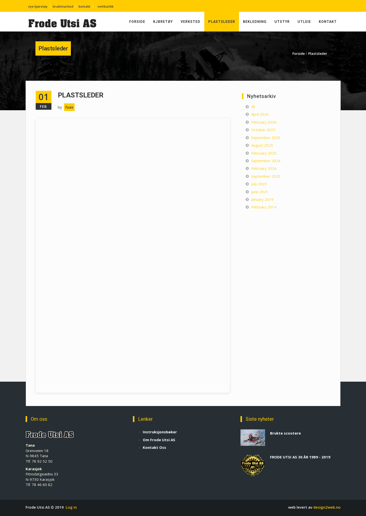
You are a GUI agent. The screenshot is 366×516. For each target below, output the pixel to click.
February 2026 (263, 122)
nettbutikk (105, 6)
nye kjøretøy (38, 6)
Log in (71, 507)
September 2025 (265, 137)
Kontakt (328, 22)
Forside (137, 22)
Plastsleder (221, 22)
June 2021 (259, 191)
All (253, 106)
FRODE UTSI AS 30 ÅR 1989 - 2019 (300, 456)
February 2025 (263, 153)
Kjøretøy (163, 22)
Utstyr (282, 22)
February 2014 (263, 206)
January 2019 (262, 199)
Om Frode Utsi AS (159, 439)
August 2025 (262, 145)
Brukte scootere (285, 433)
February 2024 (263, 168)
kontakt (84, 6)
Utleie (304, 22)
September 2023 (265, 176)
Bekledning (255, 22)
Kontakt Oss (154, 447)
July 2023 (259, 183)
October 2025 (263, 129)
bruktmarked (63, 6)
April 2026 (260, 114)
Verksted (190, 22)
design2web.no (327, 507)
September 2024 (265, 160)
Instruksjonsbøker (160, 431)
